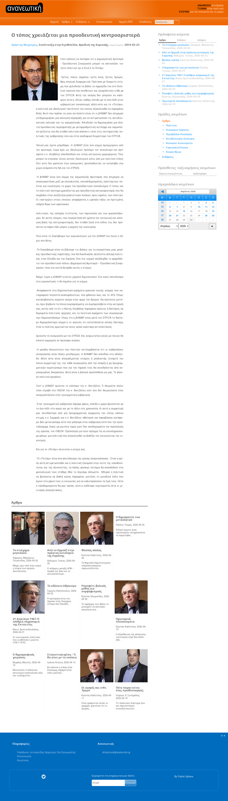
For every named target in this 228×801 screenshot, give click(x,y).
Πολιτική (171, 125)
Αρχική (54, 21)
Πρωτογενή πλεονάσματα (125, 620)
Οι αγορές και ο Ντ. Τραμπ (94, 689)
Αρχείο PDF (124, 21)
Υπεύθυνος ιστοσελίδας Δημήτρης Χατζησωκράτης (46, 752)
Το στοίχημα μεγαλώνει (21, 552)
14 (162, 202)
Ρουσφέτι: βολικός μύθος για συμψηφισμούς (93, 588)
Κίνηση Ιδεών (173, 151)
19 (213, 211)
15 (162, 207)
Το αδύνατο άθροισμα (61, 585)
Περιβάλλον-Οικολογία (179, 134)
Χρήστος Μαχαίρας (24, 44)
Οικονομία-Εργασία (177, 129)
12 (213, 207)
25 (206, 215)
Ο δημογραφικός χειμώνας (23, 656)
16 (162, 211)
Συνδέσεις (144, 21)
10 (199, 207)
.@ (116, 752)
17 (162, 215)
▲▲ (223, 735)
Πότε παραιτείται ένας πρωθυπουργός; (130, 689)
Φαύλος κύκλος (91, 550)
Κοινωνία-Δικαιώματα (179, 143)
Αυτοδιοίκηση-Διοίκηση (180, 138)
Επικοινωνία (102, 21)
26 (213, 215)
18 (162, 219)
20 (170, 215)
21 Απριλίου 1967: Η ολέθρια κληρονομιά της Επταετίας (26, 621)
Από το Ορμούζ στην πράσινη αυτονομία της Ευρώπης (60, 553)
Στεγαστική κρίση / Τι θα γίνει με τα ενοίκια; (62, 656)
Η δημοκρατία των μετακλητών (128, 518)
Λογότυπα (22, 760)
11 (206, 207)
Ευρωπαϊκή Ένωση (177, 147)
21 (177, 215)
